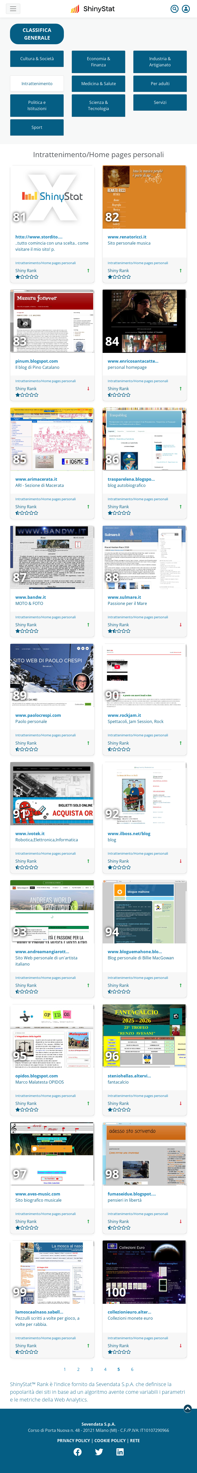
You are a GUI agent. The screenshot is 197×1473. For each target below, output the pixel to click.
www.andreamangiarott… (42, 951)
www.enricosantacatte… (133, 361)
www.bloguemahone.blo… (135, 951)
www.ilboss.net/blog (129, 833)
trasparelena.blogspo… (131, 479)
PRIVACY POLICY (73, 1440)
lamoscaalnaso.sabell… (39, 1312)
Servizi (160, 102)
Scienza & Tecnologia (98, 105)
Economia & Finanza (98, 62)
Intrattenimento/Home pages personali (45, 263)
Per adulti (160, 83)
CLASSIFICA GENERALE (37, 33)
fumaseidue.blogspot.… (132, 1194)
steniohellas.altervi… (129, 1076)
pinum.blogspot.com (36, 361)
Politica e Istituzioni (36, 105)
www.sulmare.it (124, 597)
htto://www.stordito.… (39, 237)
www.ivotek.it (30, 833)
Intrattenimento (37, 83)
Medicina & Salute (98, 83)
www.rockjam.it (124, 715)
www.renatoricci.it (127, 237)
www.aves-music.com (37, 1194)
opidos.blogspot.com (36, 1076)
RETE (135, 1440)
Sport (37, 127)
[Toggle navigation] (13, 9)
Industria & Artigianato (160, 62)
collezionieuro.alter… (129, 1312)
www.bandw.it (30, 597)
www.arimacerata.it (36, 479)
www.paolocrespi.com (38, 715)
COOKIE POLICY (110, 1440)
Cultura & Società (37, 58)
